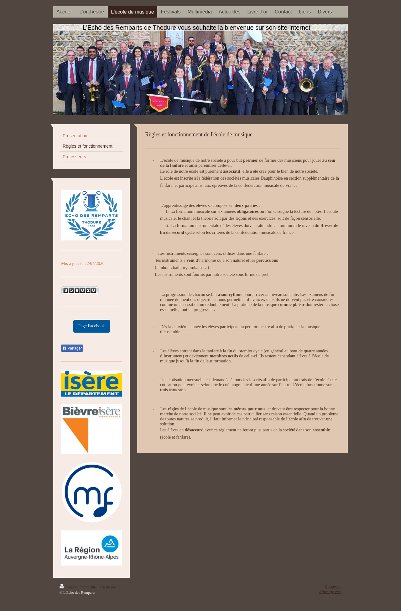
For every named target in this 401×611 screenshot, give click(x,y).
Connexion (333, 586)
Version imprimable (78, 587)
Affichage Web (330, 592)
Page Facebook (91, 326)
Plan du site (107, 587)
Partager (72, 348)
